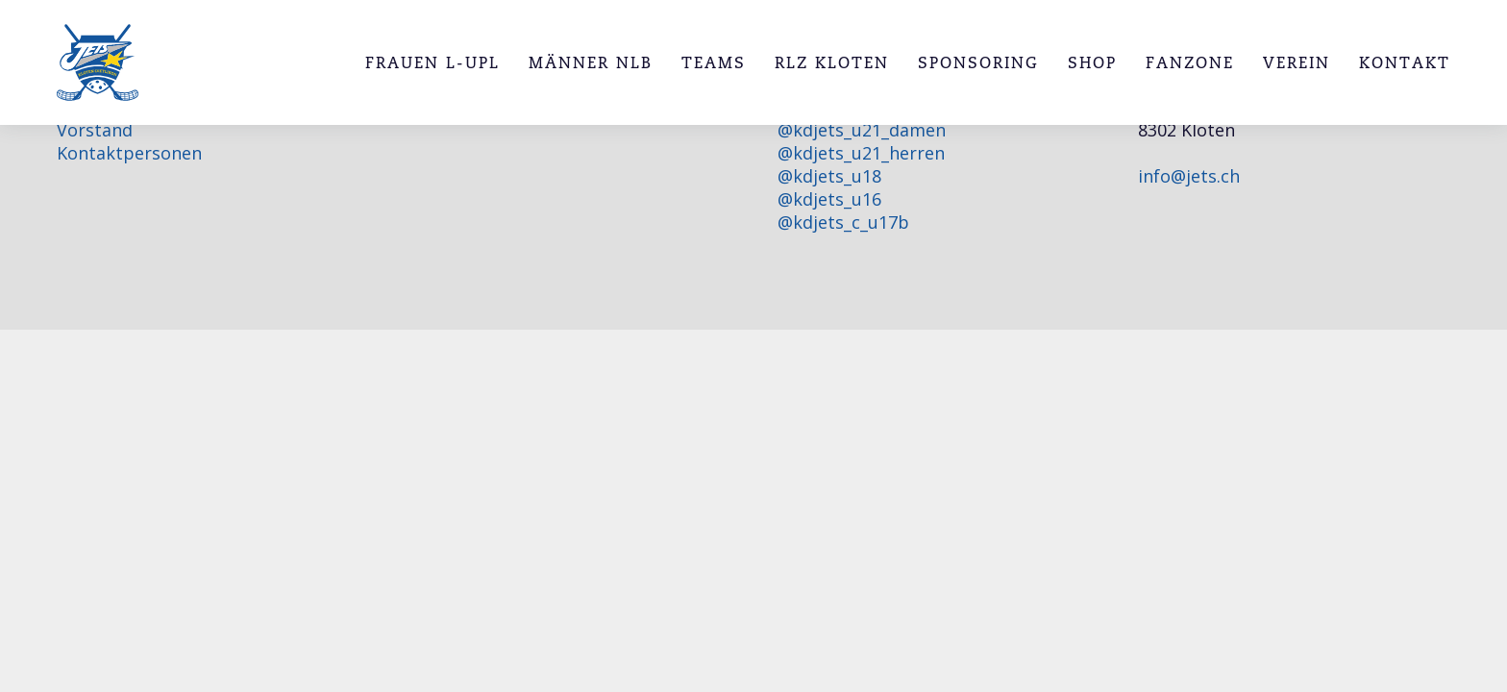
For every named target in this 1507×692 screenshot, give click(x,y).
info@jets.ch (1189, 175)
